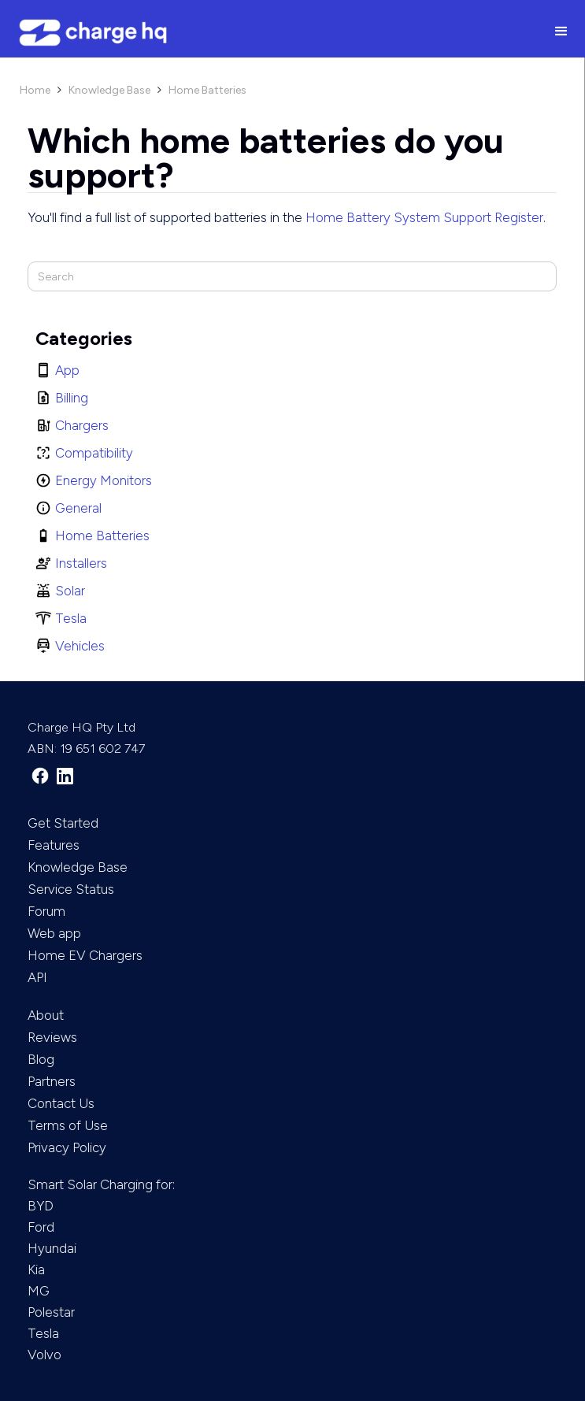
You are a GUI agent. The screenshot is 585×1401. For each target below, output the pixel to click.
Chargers (82, 425)
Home (35, 90)
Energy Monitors (103, 480)
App (67, 370)
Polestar (51, 1312)
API (37, 977)
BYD (41, 1206)
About (46, 1015)
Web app (54, 933)
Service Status (71, 889)
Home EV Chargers (85, 955)
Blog (41, 1059)
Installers (81, 563)
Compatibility (94, 453)
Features (54, 845)
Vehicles (80, 646)
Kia (36, 1269)
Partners (52, 1081)
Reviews (52, 1037)
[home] (269, 32)
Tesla (71, 618)
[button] (561, 32)
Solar (70, 591)
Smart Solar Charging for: (101, 1184)
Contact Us (61, 1103)
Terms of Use (68, 1125)
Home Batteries (207, 90)
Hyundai (52, 1248)
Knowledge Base (109, 90)
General (78, 508)
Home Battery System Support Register (424, 217)
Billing (71, 398)
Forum (46, 911)
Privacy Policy (67, 1147)
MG (39, 1291)
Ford (41, 1227)
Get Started (63, 823)
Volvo (44, 1354)
